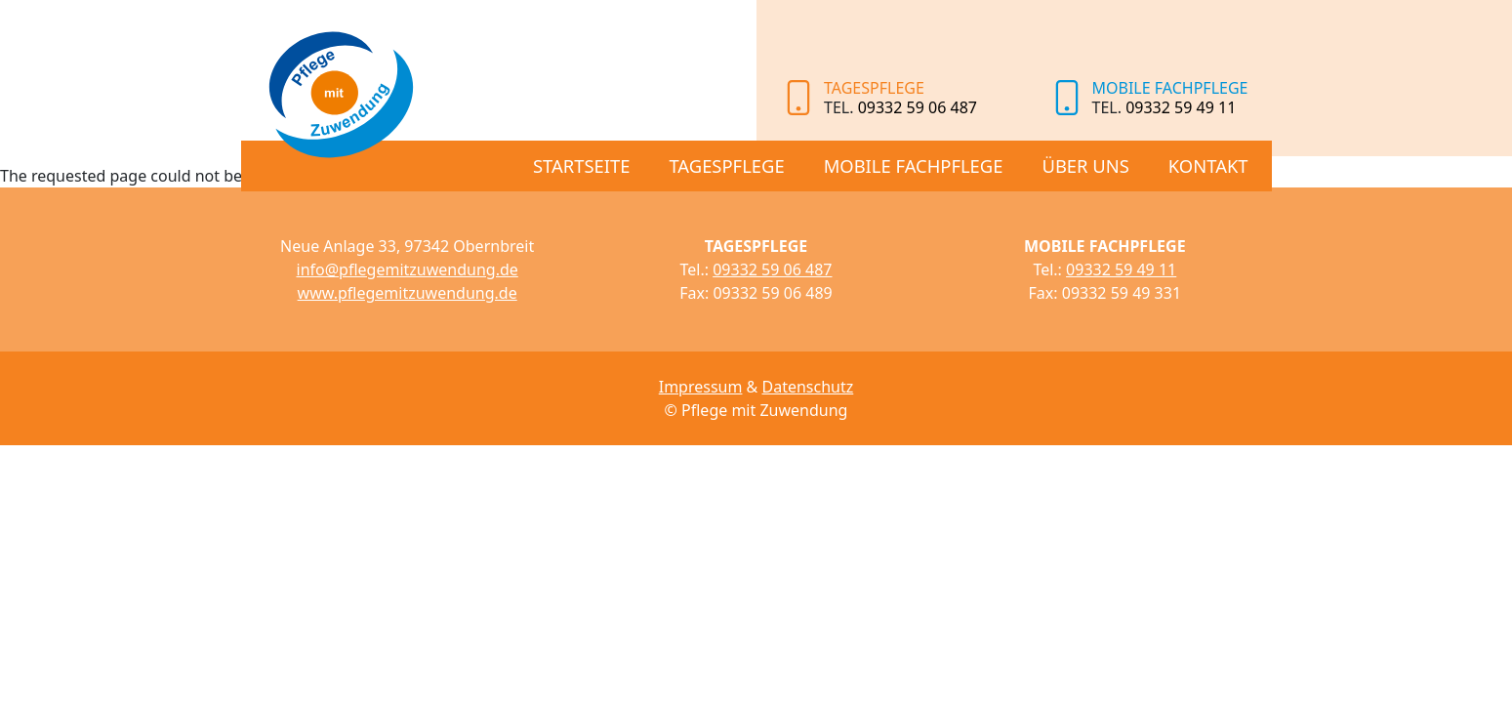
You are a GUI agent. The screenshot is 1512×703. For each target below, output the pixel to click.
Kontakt (1208, 165)
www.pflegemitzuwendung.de (407, 293)
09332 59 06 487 (917, 107)
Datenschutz (808, 386)
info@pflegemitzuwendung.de (407, 269)
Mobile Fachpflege (913, 165)
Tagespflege (726, 165)
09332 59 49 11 (1180, 107)
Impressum (701, 386)
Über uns (1085, 165)
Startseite (581, 165)
